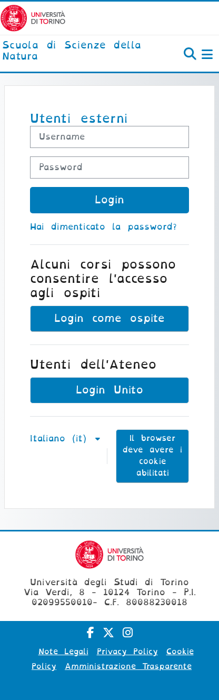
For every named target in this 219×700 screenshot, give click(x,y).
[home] (73, 51)
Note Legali (63, 651)
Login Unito (109, 390)
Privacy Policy (127, 651)
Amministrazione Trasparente (128, 666)
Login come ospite (109, 318)
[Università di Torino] (33, 18)
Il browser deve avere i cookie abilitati (152, 455)
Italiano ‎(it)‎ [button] (61, 438)
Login (109, 200)
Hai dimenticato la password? (103, 227)
